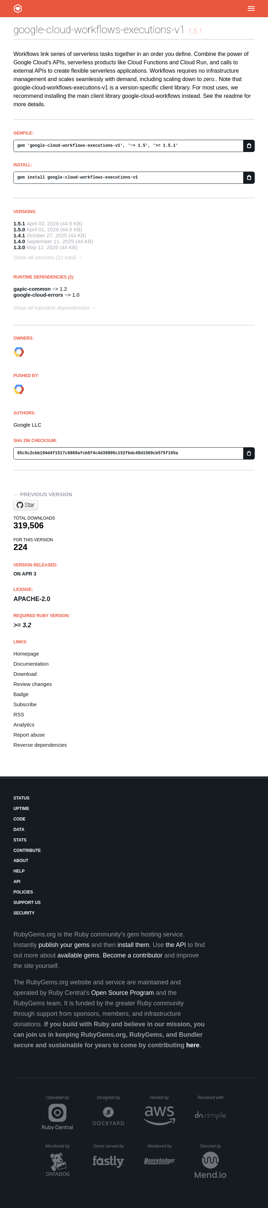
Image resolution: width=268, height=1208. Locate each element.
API (16, 881)
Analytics (23, 725)
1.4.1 (19, 235)
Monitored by (59, 1146)
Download (25, 674)
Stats (20, 840)
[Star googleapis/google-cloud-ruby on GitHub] (25, 505)
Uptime (21, 808)
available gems (78, 955)
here (193, 1045)
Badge (20, 694)
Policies (23, 892)
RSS (18, 714)
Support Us (26, 902)
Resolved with (212, 1097)
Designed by (110, 1097)
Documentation (31, 664)
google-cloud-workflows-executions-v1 (99, 29)
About (20, 860)
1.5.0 (19, 229)
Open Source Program (122, 992)
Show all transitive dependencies (51, 308)
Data (18, 829)
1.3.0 (19, 247)
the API (176, 944)
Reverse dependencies (40, 745)
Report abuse (29, 735)
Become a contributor (133, 955)
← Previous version (42, 494)
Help (18, 871)
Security (24, 913)
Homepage (26, 654)
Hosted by (162, 1097)
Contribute (27, 850)
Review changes (32, 684)
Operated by (59, 1100)
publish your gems (63, 944)
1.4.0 (19, 241)
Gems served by (108, 1146)
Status (21, 798)
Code (19, 819)
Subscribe (25, 704)
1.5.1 (19, 223)
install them (133, 944)
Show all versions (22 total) (44, 257)
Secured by (213, 1146)
